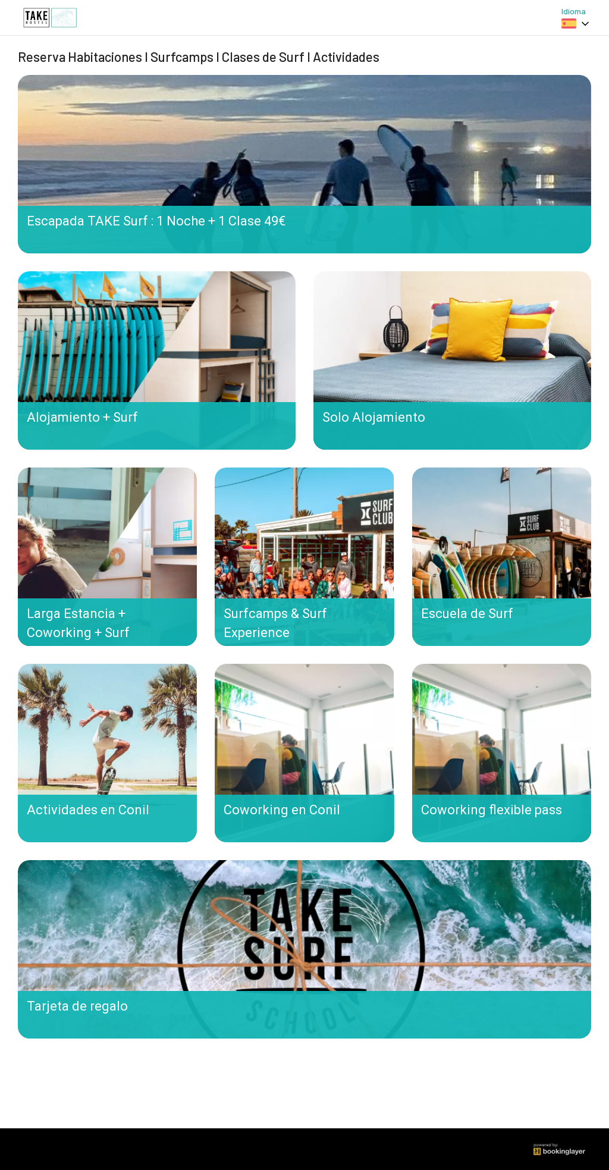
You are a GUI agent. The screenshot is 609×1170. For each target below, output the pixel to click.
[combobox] (576, 24)
